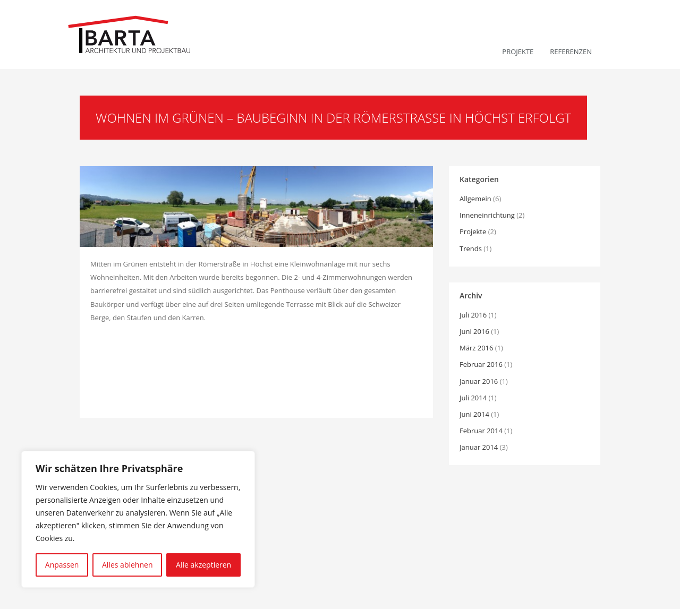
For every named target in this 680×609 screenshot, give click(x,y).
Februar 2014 (481, 430)
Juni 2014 (474, 414)
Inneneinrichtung (487, 215)
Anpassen (62, 565)
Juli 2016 (473, 315)
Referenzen (571, 51)
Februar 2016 (481, 364)
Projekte (517, 51)
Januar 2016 (479, 381)
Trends (471, 248)
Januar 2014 (479, 447)
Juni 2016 (474, 331)
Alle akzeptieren (203, 565)
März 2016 (476, 348)
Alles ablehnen (127, 565)
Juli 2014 (473, 397)
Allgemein (475, 198)
